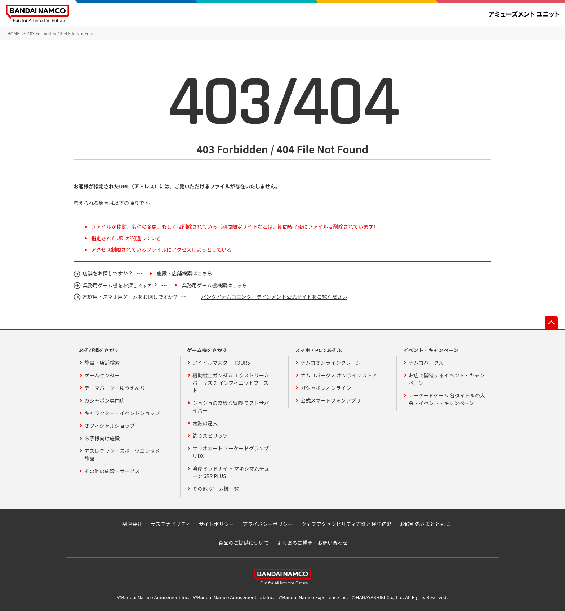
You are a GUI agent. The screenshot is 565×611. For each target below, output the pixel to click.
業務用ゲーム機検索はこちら (214, 285)
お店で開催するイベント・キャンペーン (446, 379)
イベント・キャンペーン (430, 350)
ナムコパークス (426, 362)
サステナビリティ (171, 523)
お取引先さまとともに (425, 523)
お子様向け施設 (102, 438)
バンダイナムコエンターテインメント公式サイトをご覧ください (274, 296)
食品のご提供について (243, 542)
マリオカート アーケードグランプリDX (230, 452)
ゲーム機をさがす (207, 350)
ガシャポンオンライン (326, 387)
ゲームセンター (102, 375)
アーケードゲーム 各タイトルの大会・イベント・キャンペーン (447, 399)
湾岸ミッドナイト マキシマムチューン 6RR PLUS (230, 472)
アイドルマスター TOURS (221, 362)
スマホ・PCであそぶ (318, 350)
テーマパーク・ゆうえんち (114, 387)
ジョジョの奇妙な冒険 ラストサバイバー (230, 406)
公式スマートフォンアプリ (331, 400)
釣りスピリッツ (210, 435)
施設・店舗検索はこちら (184, 273)
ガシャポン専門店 (104, 400)
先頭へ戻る (551, 322)
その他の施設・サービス (112, 471)
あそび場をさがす (99, 350)
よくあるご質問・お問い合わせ (312, 542)
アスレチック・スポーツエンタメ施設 (122, 454)
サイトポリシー (216, 523)
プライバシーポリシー (268, 523)
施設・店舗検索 (102, 362)
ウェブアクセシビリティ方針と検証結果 (346, 523)
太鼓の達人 (205, 423)
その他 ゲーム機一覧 (215, 488)
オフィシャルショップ (109, 425)
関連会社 (132, 523)
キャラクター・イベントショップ (122, 413)
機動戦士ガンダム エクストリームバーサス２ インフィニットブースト (230, 383)
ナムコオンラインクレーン (331, 362)
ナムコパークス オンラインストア (339, 375)
